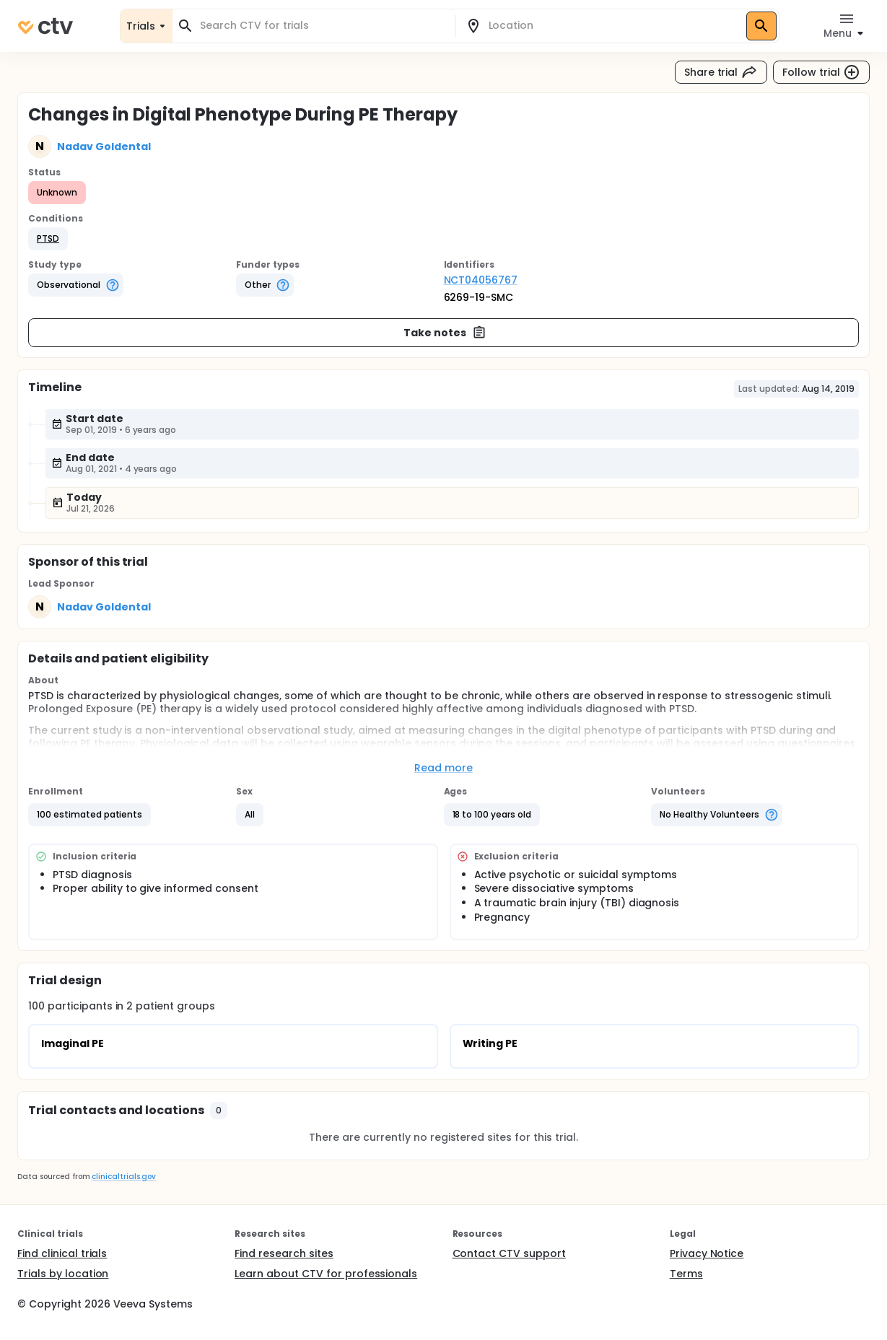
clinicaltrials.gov (123, 1176)
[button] (48, 238)
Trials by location (62, 1273)
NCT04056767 (481, 279)
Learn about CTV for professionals (326, 1273)
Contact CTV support (509, 1253)
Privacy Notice (707, 1253)
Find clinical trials (62, 1253)
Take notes (444, 332)
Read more (443, 767)
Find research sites (284, 1253)
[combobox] (322, 25)
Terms (686, 1273)
